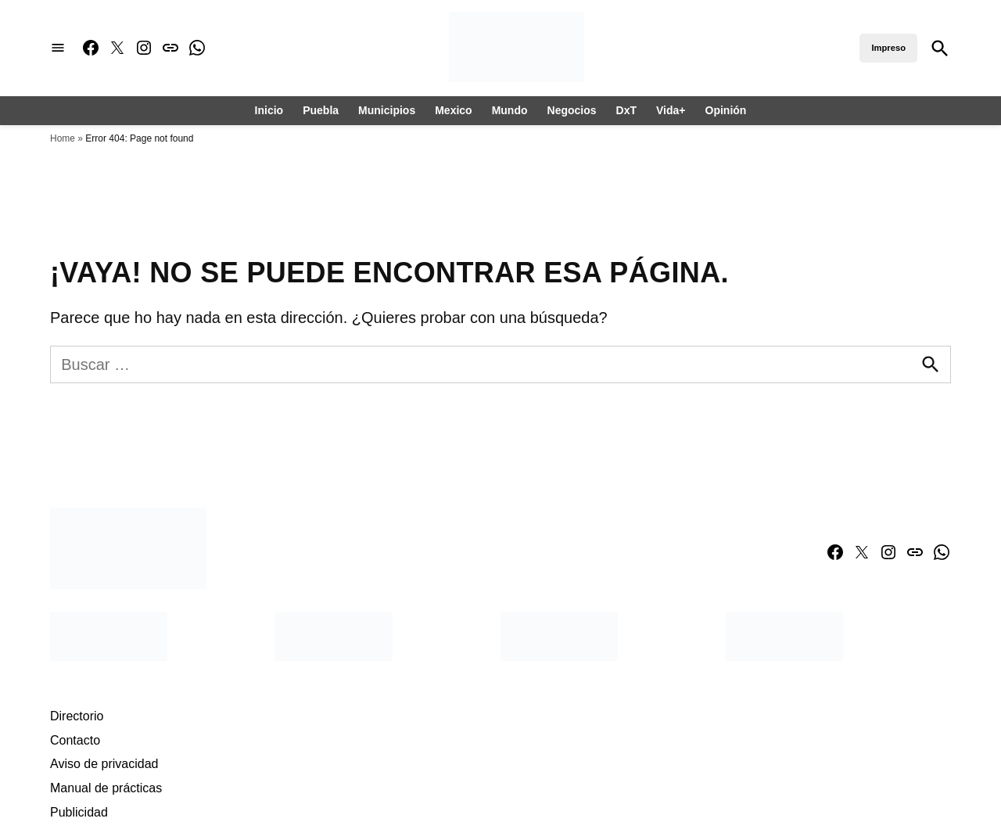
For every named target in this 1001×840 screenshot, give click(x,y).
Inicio (269, 110)
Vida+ (671, 110)
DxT (626, 110)
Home (62, 138)
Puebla (321, 110)
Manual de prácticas (106, 788)
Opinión (726, 110)
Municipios (386, 110)
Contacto (75, 740)
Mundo (510, 110)
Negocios (572, 110)
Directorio (76, 716)
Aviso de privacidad (104, 763)
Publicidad (79, 812)
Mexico (453, 110)
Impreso (888, 47)
